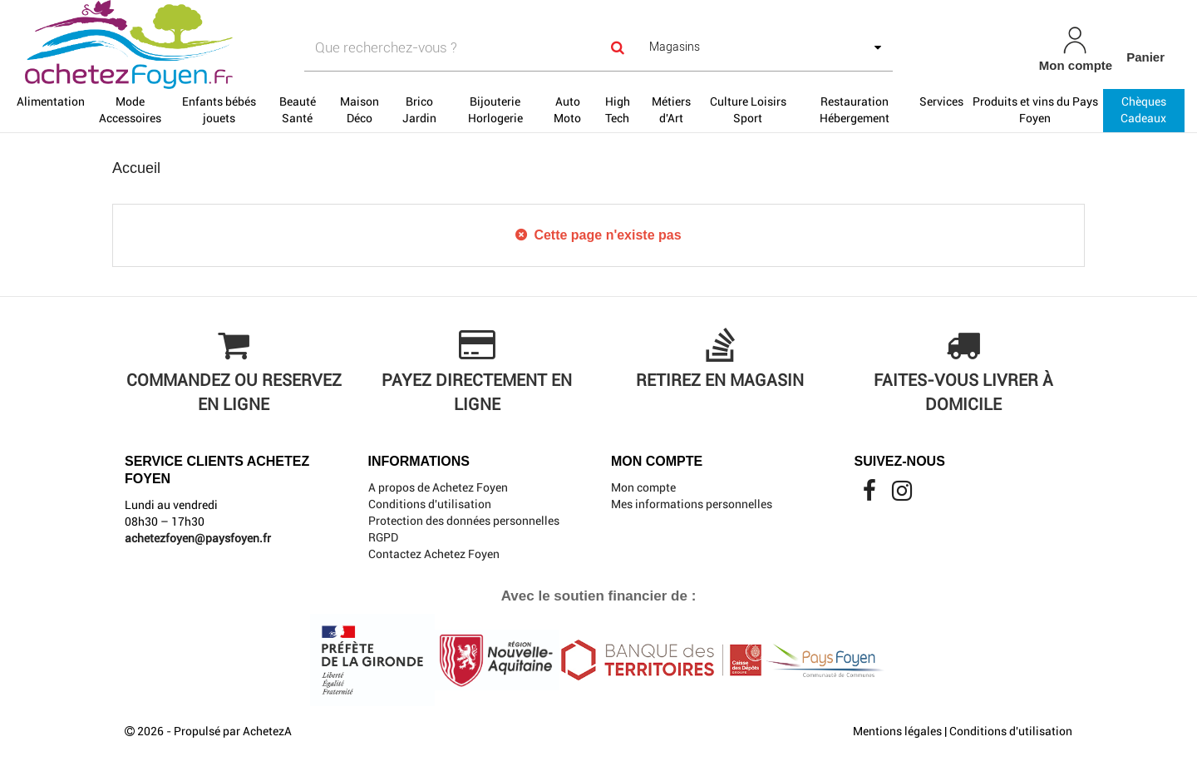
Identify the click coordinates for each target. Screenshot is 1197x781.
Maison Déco (359, 110)
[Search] (617, 48)
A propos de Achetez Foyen (438, 487)
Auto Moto (567, 110)
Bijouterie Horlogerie (495, 110)
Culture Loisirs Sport (748, 110)
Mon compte (643, 487)
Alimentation (51, 101)
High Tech (617, 110)
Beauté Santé (297, 110)
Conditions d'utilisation (429, 504)
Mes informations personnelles (691, 504)
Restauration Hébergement (854, 110)
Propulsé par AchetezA (233, 731)
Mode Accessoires (130, 110)
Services (941, 101)
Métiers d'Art (671, 110)
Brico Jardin (419, 110)
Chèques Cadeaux (1143, 110)
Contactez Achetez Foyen (434, 554)
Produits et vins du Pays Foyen (1035, 110)
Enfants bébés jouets (219, 110)
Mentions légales (897, 731)
